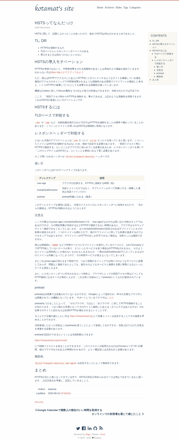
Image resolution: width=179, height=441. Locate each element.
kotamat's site (54, 8)
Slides (118, 7)
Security (40, 402)
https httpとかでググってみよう (67, 72)
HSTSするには (159, 50)
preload (160, 73)
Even (102, 434)
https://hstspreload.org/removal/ (51, 340)
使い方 (160, 66)
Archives (109, 7)
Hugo (88, 434)
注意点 (160, 70)
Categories (135, 7)
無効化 (160, 76)
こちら (110, 297)
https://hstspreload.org (81, 316)
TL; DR (155, 41)
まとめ (155, 79)
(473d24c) (66, 393)
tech (48, 27)
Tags (125, 7)
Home (100, 7)
